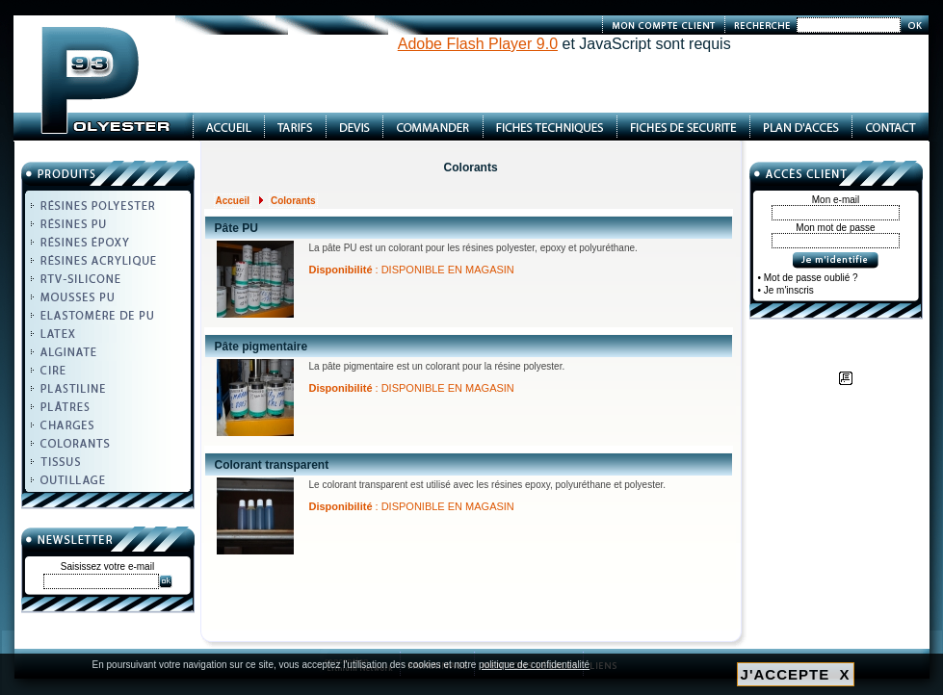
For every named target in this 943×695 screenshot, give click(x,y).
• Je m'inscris (786, 290)
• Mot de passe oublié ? (808, 277)
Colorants (293, 200)
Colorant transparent (272, 465)
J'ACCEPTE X (796, 674)
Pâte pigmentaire (261, 346)
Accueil (233, 200)
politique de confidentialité (534, 664)
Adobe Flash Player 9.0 (478, 44)
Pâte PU (236, 228)
